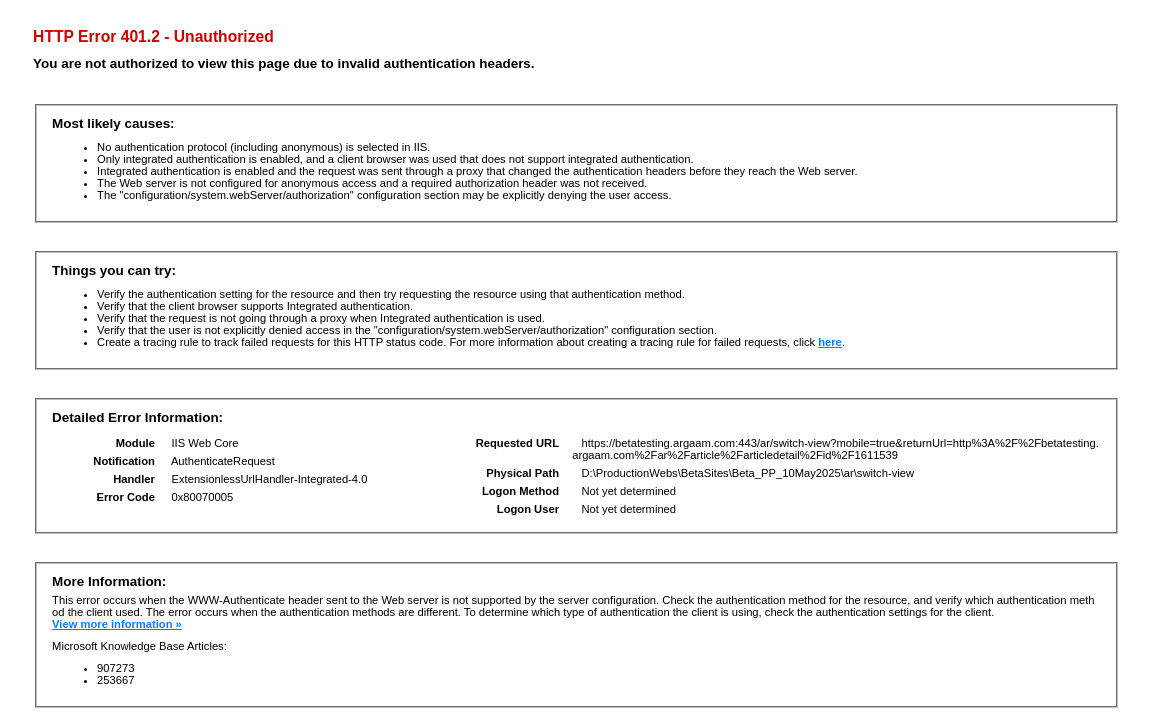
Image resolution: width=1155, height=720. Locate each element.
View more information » (117, 624)
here (830, 342)
